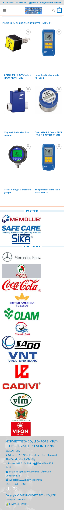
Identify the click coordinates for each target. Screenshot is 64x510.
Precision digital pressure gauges (17, 191)
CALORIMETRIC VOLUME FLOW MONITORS (17, 76)
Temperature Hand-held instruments (47, 191)
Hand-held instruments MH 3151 (47, 76)
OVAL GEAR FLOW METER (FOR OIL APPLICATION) (48, 134)
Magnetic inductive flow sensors (16, 134)
